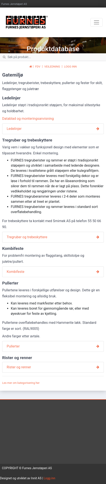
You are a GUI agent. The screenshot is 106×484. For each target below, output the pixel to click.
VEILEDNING (52, 66)
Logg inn (49, 478)
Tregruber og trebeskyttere (27, 237)
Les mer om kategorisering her (21, 382)
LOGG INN (70, 66)
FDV (37, 66)
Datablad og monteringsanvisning (28, 119)
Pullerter (13, 346)
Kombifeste (15, 272)
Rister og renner (19, 367)
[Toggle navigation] (96, 22)
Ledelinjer (14, 129)
